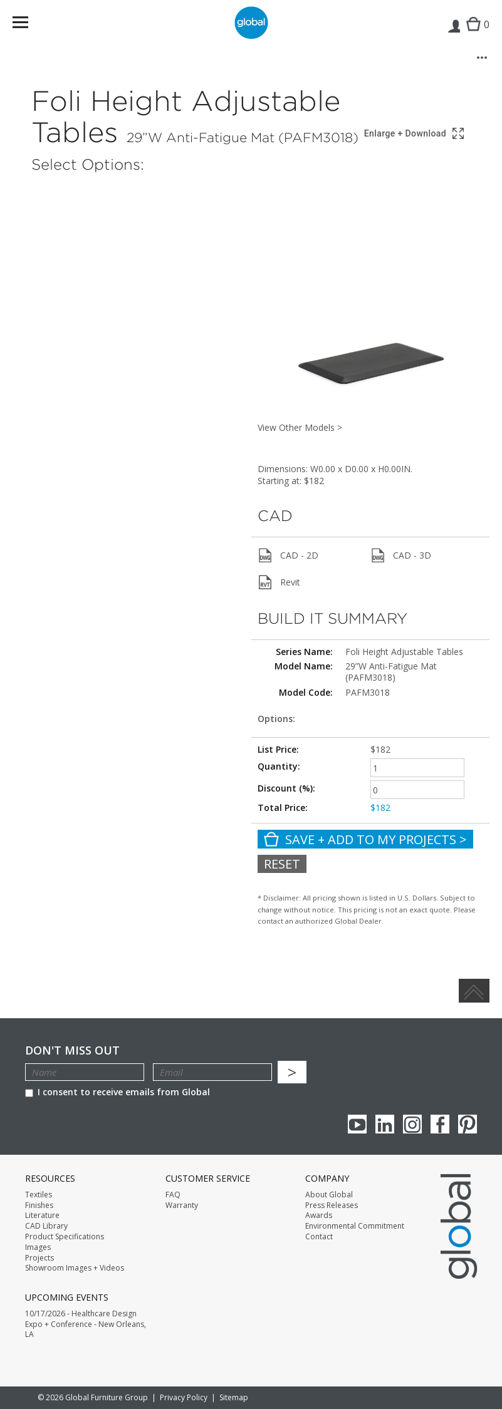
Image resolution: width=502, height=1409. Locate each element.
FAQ (172, 1195)
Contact (319, 1237)
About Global (329, 1195)
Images (38, 1247)
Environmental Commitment (354, 1226)
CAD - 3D (400, 555)
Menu (28, 25)
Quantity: (279, 766)
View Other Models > (300, 427)
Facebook (440, 1124)
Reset (282, 863)
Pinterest (467, 1124)
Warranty (181, 1205)
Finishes (39, 1205)
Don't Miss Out (72, 1050)
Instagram (412, 1124)
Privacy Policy (183, 1397)
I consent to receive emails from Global (117, 1092)
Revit (279, 582)
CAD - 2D (288, 555)
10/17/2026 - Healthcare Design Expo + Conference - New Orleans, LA (85, 1324)
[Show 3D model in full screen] (415, 133)
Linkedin (384, 1124)
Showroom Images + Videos (74, 1268)
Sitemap (233, 1397)
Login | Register (453, 35)
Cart (474, 34)
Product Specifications (64, 1237)
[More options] (482, 58)
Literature (42, 1215)
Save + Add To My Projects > (365, 839)
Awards (318, 1215)
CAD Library (46, 1226)
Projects (39, 1258)
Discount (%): (286, 788)
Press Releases (331, 1205)
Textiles (38, 1195)
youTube (357, 1124)
